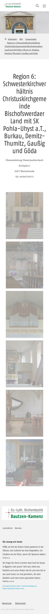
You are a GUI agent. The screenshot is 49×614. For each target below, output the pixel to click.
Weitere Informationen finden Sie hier (13, 588)
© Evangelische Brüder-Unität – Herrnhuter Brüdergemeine (20, 586)
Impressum (6, 603)
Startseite (12, 39)
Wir (21, 39)
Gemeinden (30, 39)
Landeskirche (8, 528)
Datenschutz (20, 603)
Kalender (18, 528)
